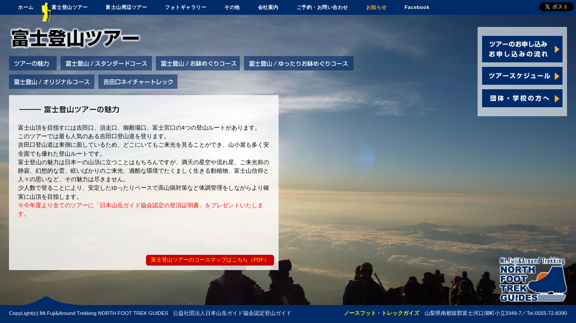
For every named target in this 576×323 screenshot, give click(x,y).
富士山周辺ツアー (126, 7)
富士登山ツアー (70, 7)
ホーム (26, 7)
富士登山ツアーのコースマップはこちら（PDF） (210, 259)
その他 (232, 7)
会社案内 (268, 7)
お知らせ (376, 7)
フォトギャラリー (185, 7)
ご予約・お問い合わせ (322, 7)
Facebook (417, 7)
